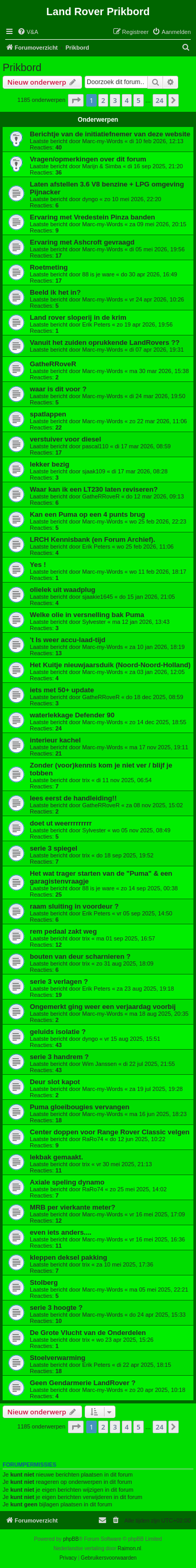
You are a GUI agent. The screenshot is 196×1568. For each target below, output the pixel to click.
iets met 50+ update (62, 690)
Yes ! (38, 564)
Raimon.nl (129, 1548)
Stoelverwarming (57, 1358)
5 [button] (138, 100)
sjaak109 (93, 471)
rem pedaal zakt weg (63, 931)
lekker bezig (50, 464)
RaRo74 (92, 1139)
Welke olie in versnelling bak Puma (87, 615)
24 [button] (160, 100)
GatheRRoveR (53, 364)
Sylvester (94, 622)
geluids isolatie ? (58, 1032)
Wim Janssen (99, 1064)
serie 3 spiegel (53, 848)
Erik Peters (96, 324)
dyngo (90, 199)
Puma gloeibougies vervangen (80, 1107)
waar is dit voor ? (58, 389)
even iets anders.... (60, 1232)
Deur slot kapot (55, 1082)
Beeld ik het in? (55, 292)
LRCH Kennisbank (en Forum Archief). (92, 539)
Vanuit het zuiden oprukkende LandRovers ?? (105, 342)
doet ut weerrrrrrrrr (61, 823)
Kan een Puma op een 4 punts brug (87, 514)
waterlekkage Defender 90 (72, 715)
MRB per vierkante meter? (72, 1207)
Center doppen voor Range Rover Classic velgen (110, 1132)
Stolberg (43, 1282)
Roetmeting (49, 267)
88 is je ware (98, 274)
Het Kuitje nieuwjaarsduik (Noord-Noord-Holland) (110, 665)
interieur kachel (55, 740)
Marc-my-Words (102, 141)
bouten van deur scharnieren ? (80, 956)
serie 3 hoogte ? (56, 1307)
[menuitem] (27, 32)
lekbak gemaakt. (56, 1157)
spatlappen (48, 414)
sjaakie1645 (97, 597)
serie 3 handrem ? (59, 1057)
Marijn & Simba (101, 166)
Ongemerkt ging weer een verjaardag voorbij (103, 1007)
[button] (76, 100)
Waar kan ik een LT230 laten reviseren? (94, 489)
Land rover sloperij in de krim (78, 317)
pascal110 (95, 446)
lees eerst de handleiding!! (73, 798)
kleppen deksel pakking (68, 1257)
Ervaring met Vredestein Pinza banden (92, 217)
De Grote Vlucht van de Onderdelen (88, 1333)
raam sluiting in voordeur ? (74, 906)
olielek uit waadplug (62, 590)
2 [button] (103, 100)
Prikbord (22, 67)
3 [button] (115, 100)
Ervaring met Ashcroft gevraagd (82, 242)
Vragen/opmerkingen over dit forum (88, 159)
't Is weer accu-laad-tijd (68, 640)
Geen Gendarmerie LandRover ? (82, 1383)
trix (86, 780)
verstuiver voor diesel (65, 439)
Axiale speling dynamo (67, 1182)
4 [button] (127, 100)
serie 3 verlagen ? (59, 981)
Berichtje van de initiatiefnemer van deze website (110, 134)
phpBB (71, 1539)
